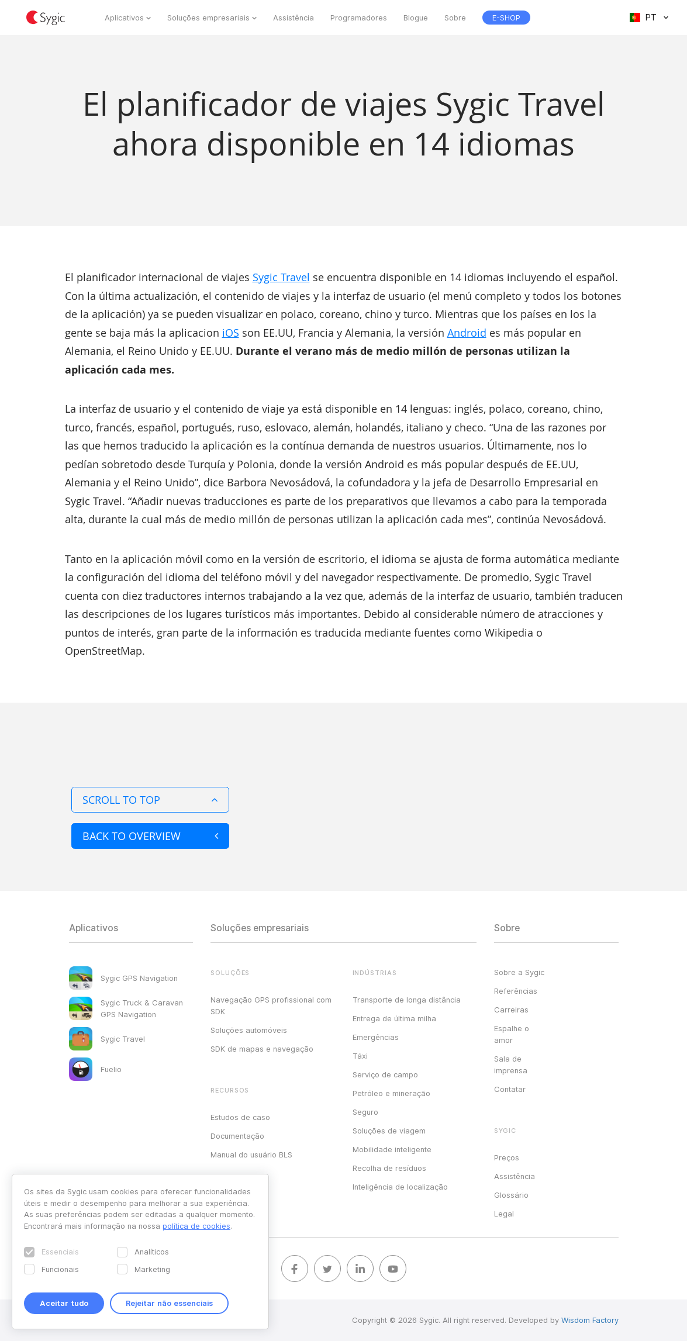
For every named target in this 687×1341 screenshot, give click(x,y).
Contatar (510, 1089)
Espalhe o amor (511, 1034)
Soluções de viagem (389, 1130)
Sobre (455, 17)
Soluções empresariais (208, 17)
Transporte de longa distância (407, 999)
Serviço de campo (385, 1074)
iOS (230, 333)
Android (466, 333)
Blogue (415, 17)
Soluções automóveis (248, 1030)
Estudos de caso (240, 1117)
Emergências (376, 1037)
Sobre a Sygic (519, 972)
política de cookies (196, 1226)
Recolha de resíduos (389, 1168)
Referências (515, 991)
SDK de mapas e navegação (261, 1048)
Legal (504, 1213)
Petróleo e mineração (391, 1093)
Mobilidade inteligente (392, 1149)
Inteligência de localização (400, 1186)
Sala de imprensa (510, 1064)
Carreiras (511, 1009)
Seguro (365, 1112)
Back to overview (150, 836)
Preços (506, 1157)
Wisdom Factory (590, 1320)
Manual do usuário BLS (251, 1154)
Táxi (360, 1055)
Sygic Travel (281, 277)
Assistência (293, 17)
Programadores (358, 17)
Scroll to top (150, 800)
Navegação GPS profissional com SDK (271, 1005)
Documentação (237, 1135)
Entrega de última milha (394, 1018)
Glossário (511, 1195)
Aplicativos (124, 17)
